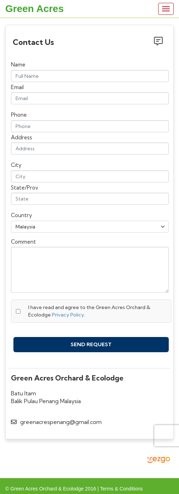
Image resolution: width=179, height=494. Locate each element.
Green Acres (34, 8)
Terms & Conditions (121, 487)
